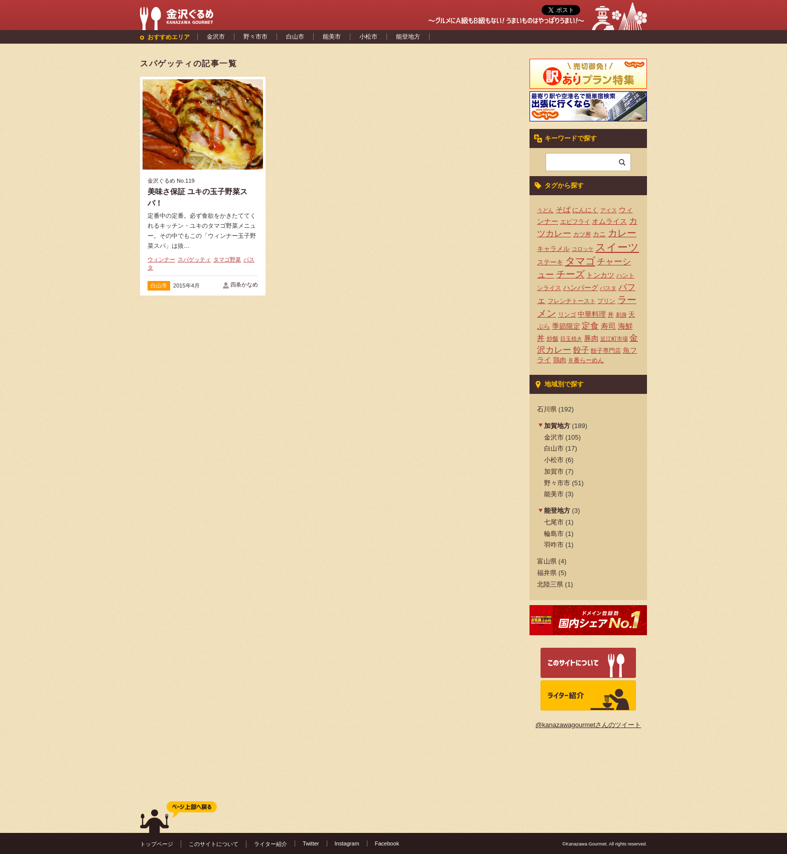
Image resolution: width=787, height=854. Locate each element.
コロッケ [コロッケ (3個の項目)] (583, 249)
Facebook (387, 843)
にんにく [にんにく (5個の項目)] (585, 210)
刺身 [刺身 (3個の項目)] (621, 315)
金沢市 (216, 36)
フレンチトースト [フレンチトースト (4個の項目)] (572, 301)
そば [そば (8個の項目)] (563, 210)
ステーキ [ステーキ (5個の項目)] (550, 262)
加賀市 (554, 471)
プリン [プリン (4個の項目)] (606, 301)
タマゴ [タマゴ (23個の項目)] (580, 260)
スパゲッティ (194, 259)
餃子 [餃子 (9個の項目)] (581, 350)
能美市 (332, 36)
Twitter (311, 843)
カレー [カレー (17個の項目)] (622, 233)
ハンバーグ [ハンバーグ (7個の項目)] (580, 287)
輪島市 (554, 533)
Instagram (347, 843)
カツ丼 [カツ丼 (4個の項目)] (582, 234)
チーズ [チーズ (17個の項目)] (570, 274)
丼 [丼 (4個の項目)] (611, 314)
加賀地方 (557, 426)
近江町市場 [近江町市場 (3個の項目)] (614, 339)
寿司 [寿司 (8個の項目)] (608, 326)
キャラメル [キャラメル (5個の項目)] (553, 248)
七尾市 (554, 522)
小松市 (368, 36)
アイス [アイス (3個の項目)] (608, 210)
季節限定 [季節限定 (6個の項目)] (566, 326)
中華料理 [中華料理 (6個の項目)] (592, 314)
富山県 (547, 561)
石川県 (547, 409)
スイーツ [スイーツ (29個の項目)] (617, 247)
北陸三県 (550, 584)
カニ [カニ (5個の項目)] (599, 234)
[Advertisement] (331, 152)
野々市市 (255, 36)
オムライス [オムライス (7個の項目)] (609, 221)
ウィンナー (161, 259)
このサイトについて (213, 844)
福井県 (547, 573)
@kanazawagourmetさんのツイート (588, 725)
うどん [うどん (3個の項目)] (545, 210)
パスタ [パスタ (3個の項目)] (608, 288)
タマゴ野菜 (227, 259)
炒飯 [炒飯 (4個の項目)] (553, 338)
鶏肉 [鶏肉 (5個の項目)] (559, 360)
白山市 (295, 36)
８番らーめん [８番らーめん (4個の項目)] (586, 360)
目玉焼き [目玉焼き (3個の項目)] (571, 339)
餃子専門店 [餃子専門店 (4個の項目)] (606, 350)
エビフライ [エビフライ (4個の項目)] (575, 221)
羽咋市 (554, 544)
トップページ (156, 844)
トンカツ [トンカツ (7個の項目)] (600, 275)
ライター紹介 (270, 844)
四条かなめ (244, 284)
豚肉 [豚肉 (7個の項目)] (591, 338)
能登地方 (408, 36)
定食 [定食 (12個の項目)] (590, 326)
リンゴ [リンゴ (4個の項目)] (567, 314)
